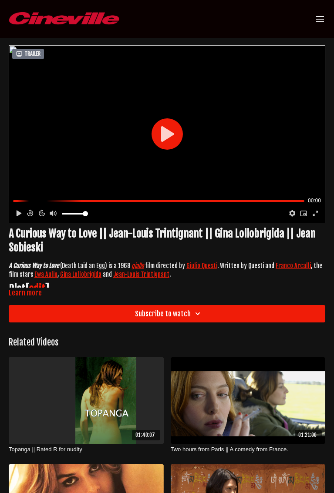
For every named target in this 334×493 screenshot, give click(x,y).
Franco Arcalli (293, 265)
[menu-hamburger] (320, 19)
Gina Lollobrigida (80, 274)
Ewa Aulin (45, 274)
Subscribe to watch (169, 314)
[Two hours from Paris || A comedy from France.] (248, 449)
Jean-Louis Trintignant (141, 274)
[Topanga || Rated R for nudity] (86, 449)
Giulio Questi (201, 265)
